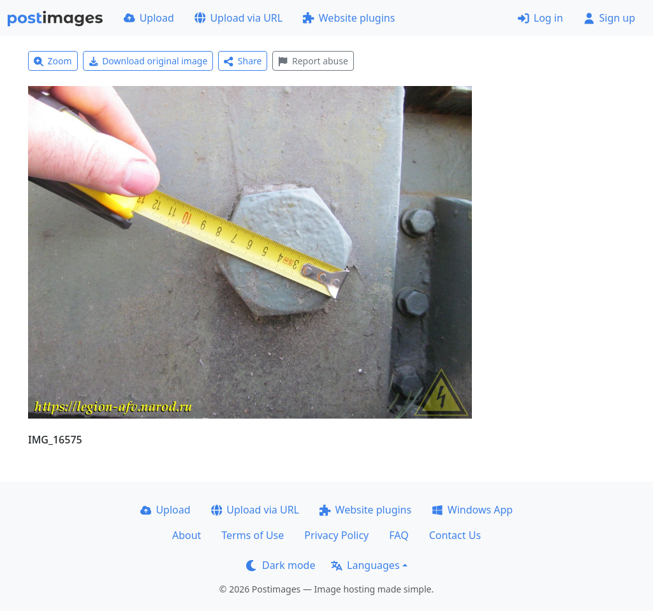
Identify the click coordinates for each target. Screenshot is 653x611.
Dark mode (280, 565)
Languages (365, 565)
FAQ (398, 535)
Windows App (472, 510)
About (186, 535)
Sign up (609, 18)
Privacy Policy (336, 535)
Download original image (148, 61)
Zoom (53, 61)
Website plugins (349, 18)
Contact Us (455, 535)
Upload (149, 18)
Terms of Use (252, 535)
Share (242, 61)
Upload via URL (238, 18)
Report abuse (313, 61)
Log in (540, 18)
